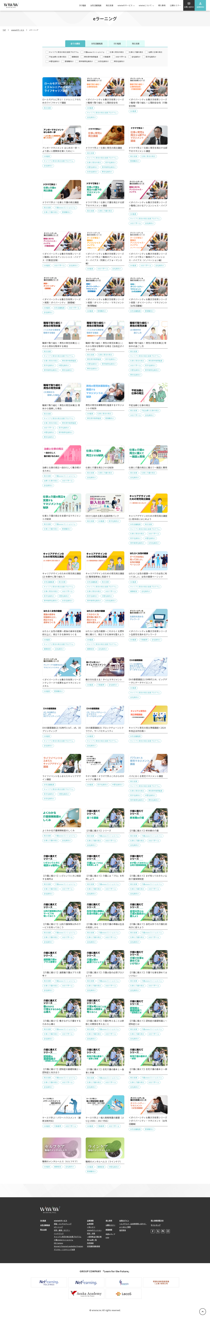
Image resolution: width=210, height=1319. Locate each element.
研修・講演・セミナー (62, 1230)
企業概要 (90, 1224)
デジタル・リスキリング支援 (64, 1249)
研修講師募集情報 (93, 1246)
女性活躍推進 (96, 5)
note (107, 1237)
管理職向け (69, 61)
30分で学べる (121, 56)
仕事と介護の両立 (136, 52)
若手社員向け (151, 56)
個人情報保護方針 (157, 1220)
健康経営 (75, 56)
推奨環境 (122, 1230)
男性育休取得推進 (91, 56)
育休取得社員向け (86, 61)
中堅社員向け (54, 61)
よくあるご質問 (125, 1227)
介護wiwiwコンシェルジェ (94, 52)
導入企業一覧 (92, 1240)
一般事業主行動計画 (94, 1236)
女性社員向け (103, 61)
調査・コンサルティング (63, 1224)
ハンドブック (59, 1233)
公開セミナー (175, 5)
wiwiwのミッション (94, 1230)
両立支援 (109, 5)
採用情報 (90, 1243)
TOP (4, 30)
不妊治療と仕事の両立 (57, 56)
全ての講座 (75, 43)
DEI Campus (58, 1243)
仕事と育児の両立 (117, 52)
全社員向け (136, 56)
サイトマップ (155, 1225)
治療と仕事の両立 (155, 52)
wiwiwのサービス (125, 5)
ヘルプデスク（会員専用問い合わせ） (133, 1224)
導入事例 (162, 5)
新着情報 (109, 1229)
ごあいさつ (91, 1227)
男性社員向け (119, 61)
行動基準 (106, 56)
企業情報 (90, 1220)
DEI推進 (82, 5)
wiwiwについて (145, 5)
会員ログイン (124, 1220)
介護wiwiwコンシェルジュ (63, 1240)
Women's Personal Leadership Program (68, 1246)
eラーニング (58, 1227)
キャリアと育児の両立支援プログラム (64, 52)
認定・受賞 (91, 1233)
